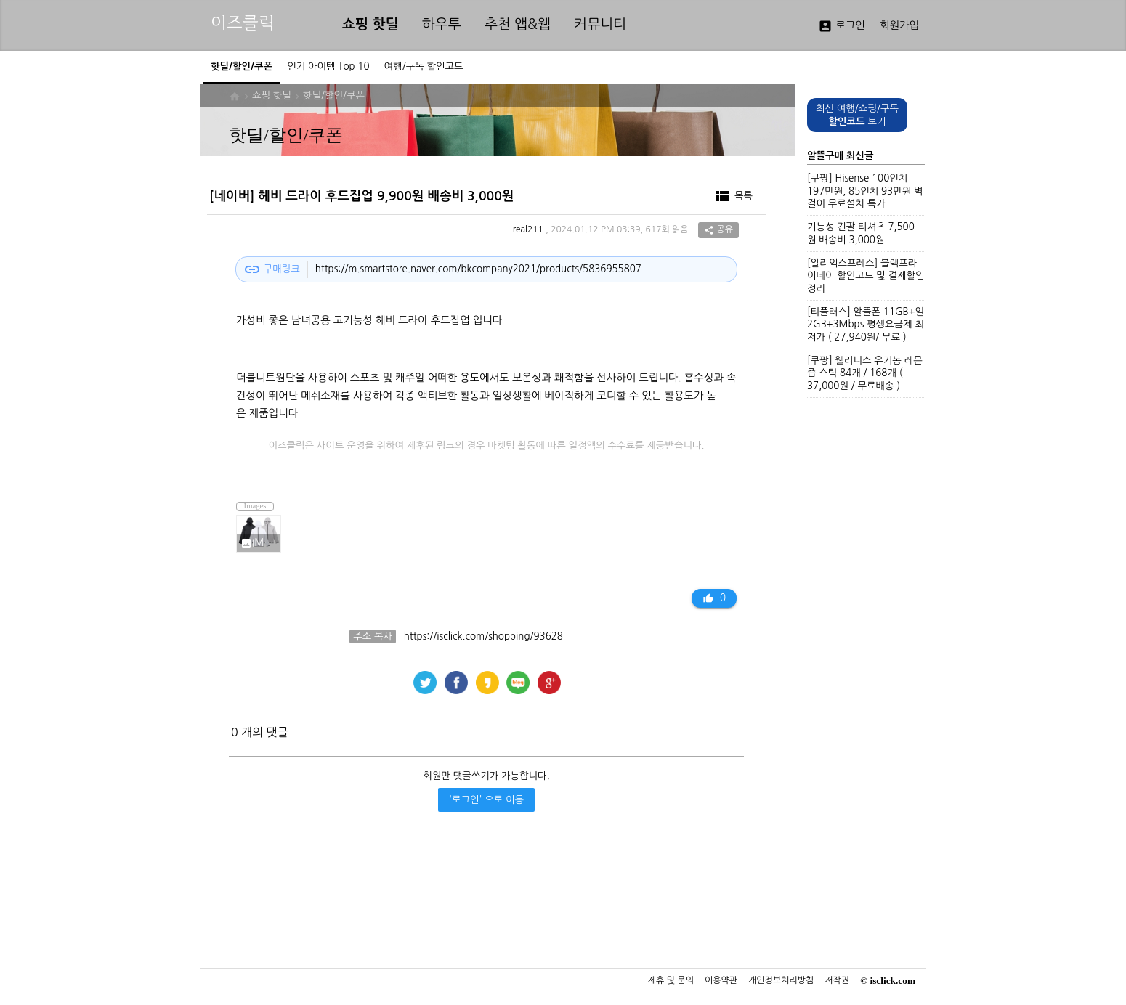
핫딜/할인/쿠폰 (334, 95)
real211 (528, 230)
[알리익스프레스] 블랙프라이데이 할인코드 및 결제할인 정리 (866, 276)
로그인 (841, 26)
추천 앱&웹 (518, 24)
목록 (733, 196)
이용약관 (721, 980)
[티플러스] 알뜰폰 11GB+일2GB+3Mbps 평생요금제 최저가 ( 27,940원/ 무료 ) (865, 324)
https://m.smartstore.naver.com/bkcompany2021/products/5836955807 (478, 269)
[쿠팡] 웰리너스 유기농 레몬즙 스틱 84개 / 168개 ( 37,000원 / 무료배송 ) (865, 373)
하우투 (441, 24)
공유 (718, 230)
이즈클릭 (243, 23)
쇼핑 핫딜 (370, 24)
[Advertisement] (482, 895)
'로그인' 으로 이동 (486, 800)
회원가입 (899, 25)
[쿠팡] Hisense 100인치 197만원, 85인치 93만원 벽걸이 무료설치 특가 (865, 191)
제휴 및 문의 (671, 980)
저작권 (837, 980)
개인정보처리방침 (781, 980)
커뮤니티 (600, 24)
